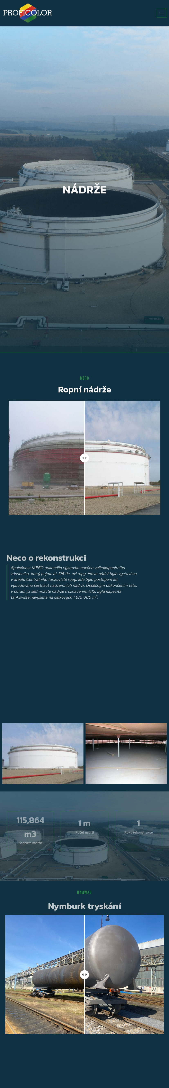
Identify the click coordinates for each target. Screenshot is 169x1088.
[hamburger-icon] (162, 13)
